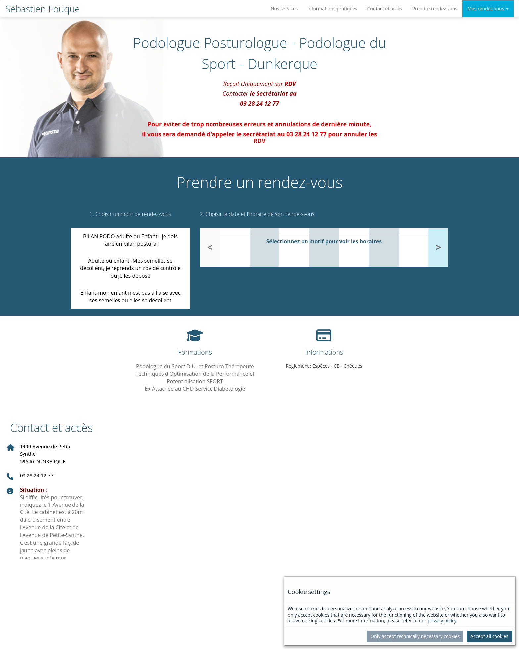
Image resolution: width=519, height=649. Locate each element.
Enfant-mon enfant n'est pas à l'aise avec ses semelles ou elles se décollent (130, 296)
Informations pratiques (332, 8)
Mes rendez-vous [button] (488, 8)
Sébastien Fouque (42, 8)
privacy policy (442, 621)
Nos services (284, 8)
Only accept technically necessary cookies (415, 636)
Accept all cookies (489, 636)
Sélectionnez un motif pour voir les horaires (324, 241)
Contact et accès (384, 8)
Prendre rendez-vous (435, 8)
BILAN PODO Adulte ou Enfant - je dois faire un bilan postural (130, 240)
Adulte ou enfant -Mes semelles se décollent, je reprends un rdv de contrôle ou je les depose (130, 268)
